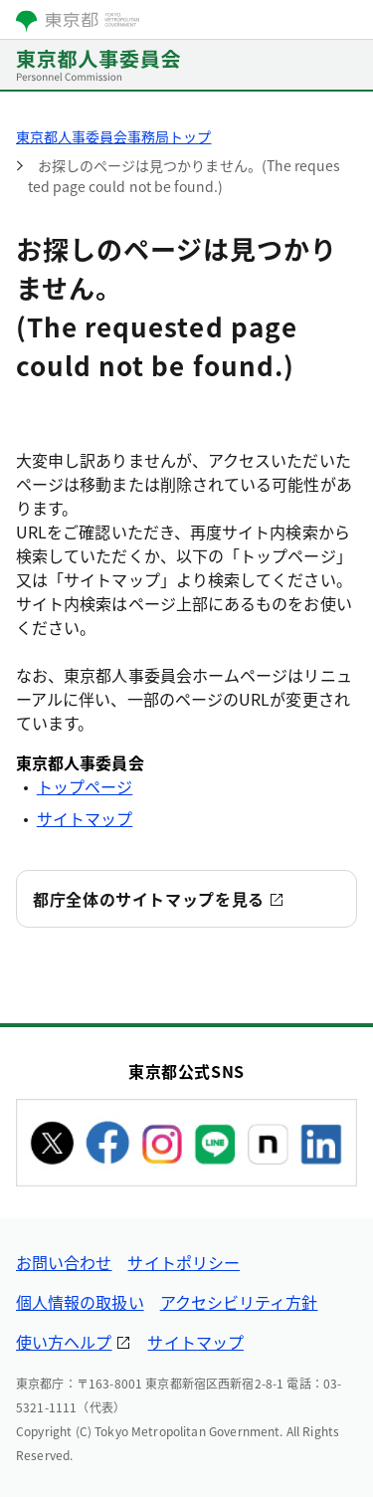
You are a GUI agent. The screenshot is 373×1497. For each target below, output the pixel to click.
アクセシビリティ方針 (239, 1302)
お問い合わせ (63, 1262)
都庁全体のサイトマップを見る (149, 899)
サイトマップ (84, 818)
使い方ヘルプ (63, 1342)
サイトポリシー (183, 1262)
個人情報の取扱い (80, 1302)
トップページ (84, 786)
